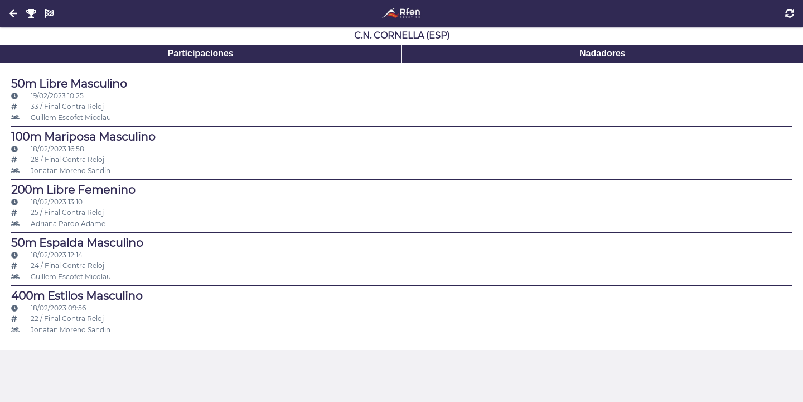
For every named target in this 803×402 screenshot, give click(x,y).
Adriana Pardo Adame (58, 223)
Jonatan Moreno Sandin (60, 170)
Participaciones (200, 53)
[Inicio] (401, 13)
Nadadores (602, 53)
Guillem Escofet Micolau (61, 117)
